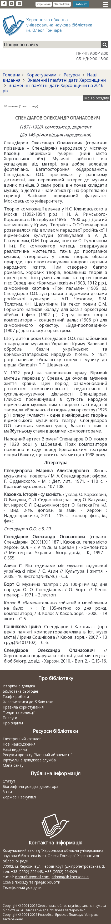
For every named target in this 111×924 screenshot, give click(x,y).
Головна (11, 75)
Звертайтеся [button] (61, 4)
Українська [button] (44, 4)
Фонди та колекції (19, 712)
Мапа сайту (13, 765)
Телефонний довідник (22, 887)
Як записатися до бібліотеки (28, 701)
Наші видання (15, 749)
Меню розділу (96, 97)
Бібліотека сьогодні (20, 691)
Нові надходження (19, 744)
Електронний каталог (22, 738)
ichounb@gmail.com (32, 876)
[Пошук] (104, 44)
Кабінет (81, 4)
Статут (9, 781)
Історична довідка (19, 685)
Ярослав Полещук (69, 914)
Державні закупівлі (19, 796)
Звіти (7, 791)
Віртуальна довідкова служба (29, 759)
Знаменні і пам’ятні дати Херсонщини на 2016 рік (53, 88)
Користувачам (41, 75)
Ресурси (72, 75)
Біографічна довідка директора (30, 786)
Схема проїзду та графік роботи (31, 882)
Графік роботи (16, 696)
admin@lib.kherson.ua (70, 876)
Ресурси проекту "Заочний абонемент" (38, 754)
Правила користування (23, 707)
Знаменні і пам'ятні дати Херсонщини (66, 80)
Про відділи (13, 722)
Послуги (10, 717)
